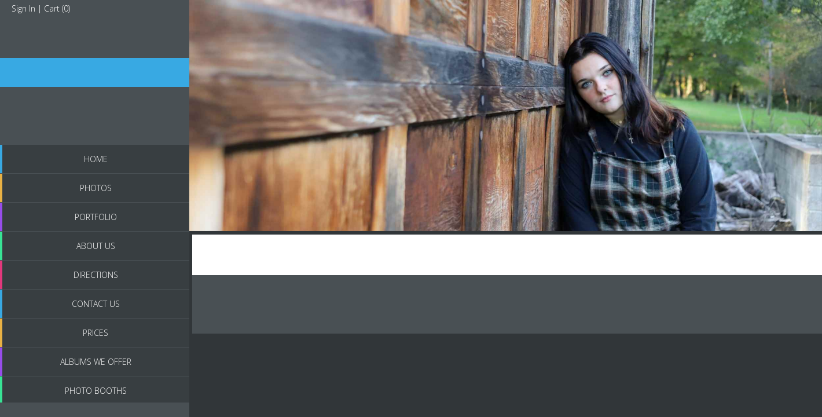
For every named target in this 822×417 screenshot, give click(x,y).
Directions (96, 274)
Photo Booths (96, 390)
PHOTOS (96, 187)
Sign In (23, 8)
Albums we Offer (95, 361)
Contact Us (96, 303)
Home (96, 158)
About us (95, 245)
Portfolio (96, 216)
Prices (95, 332)
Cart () (57, 8)
